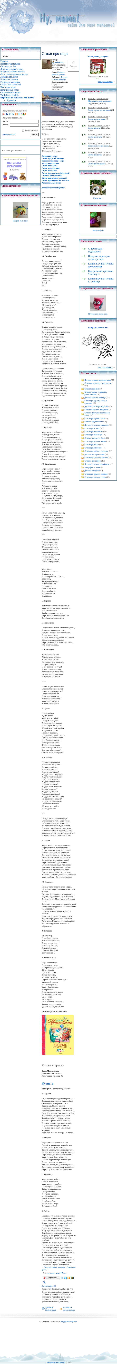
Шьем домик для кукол (98, 56)
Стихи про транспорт (93, 435)
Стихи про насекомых (93, 431)
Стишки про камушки (52, 175)
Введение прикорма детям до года (99, 257)
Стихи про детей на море (53, 158)
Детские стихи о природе (59, 78)
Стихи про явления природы (96, 451)
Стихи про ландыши (96, 164)
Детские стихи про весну (98, 146)
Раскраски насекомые (98, 364)
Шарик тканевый (20, 221)
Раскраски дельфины (51, 183)
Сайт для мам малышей (55, 1363)
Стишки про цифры (92, 461)
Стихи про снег (94, 128)
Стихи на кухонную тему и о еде (98, 383)
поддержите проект (69, 1321)
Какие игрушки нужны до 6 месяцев (101, 265)
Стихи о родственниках (94, 422)
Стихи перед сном (91, 389)
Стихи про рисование (93, 448)
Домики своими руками (98, 76)
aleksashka (59, 62)
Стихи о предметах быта (94, 438)
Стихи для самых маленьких (96, 457)
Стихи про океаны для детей (54, 178)
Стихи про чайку (49, 170)
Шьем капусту (98, 230)
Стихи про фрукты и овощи (95, 474)
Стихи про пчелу (95, 137)
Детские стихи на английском (96, 464)
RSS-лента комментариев (69, 1308)
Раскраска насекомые (97, 328)
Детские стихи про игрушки (96, 406)
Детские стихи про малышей (96, 425)
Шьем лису (98, 198)
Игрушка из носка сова (97, 314)
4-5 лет (63, 1273)
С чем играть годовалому (95, 250)
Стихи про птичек (91, 428)
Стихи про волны (49, 166)
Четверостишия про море (53, 161)
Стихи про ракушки (50, 168)
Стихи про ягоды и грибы (95, 477)
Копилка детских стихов (58, 73)
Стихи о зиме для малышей (99, 110)
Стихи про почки (95, 155)
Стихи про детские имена (95, 441)
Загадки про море (49, 156)
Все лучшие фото (105, 82)
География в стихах (92, 467)
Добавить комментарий (50, 1308)
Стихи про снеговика (97, 119)
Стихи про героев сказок (94, 418)
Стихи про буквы (91, 444)
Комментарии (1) (49, 1286)
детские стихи (53, 1273)
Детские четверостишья (94, 454)
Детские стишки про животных (97, 380)
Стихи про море (78, 15)
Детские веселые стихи (59, 15)
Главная (43, 15)
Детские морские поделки (53, 188)
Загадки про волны (50, 163)
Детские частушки (92, 470)
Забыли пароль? (9, 134)
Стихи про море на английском (55, 180)
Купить (48, 1083)
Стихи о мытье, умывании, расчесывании (95, 393)
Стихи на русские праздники (96, 410)
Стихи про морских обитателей (55, 173)
